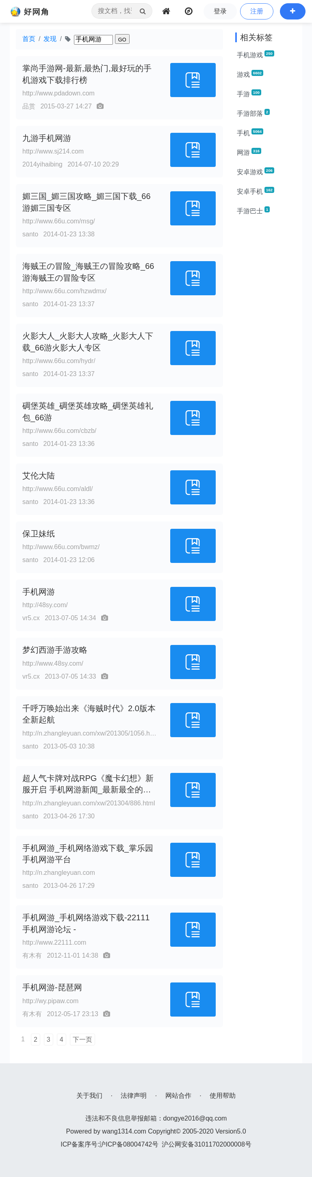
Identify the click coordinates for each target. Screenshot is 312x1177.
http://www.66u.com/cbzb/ (59, 430)
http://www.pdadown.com (58, 93)
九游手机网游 (46, 138)
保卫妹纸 (38, 533)
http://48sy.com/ (45, 604)
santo (30, 234)
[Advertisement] (265, 344)
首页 (28, 38)
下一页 (82, 1039)
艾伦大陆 (38, 475)
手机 (250, 132)
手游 (249, 93)
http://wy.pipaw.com (50, 1000)
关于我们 (89, 1095)
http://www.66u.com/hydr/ (58, 360)
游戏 (250, 74)
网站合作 (178, 1095)
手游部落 (253, 113)
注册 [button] (256, 11)
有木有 (32, 955)
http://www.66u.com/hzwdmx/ (64, 291)
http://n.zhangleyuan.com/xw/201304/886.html (88, 803)
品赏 (28, 106)
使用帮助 (223, 1095)
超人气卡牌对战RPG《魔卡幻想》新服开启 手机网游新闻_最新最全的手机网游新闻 (88, 790)
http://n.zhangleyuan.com (58, 872)
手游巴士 (253, 210)
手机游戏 (255, 54)
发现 (49, 38)
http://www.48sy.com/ (52, 663)
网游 (249, 152)
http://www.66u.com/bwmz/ (61, 546)
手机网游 (38, 591)
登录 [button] (220, 11)
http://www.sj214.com (53, 151)
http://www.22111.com (54, 942)
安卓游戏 (255, 171)
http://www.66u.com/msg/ (58, 221)
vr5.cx (31, 617)
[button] (293, 11)
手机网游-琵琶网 (52, 987)
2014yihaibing (42, 164)
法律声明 (134, 1095)
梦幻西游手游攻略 (54, 649)
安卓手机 (255, 191)
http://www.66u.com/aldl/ (57, 488)
